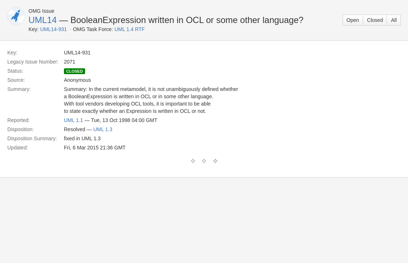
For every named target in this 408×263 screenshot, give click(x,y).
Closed (375, 20)
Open (353, 20)
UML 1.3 (102, 129)
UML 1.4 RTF (129, 29)
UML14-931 (53, 29)
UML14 (42, 20)
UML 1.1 (73, 120)
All (394, 20)
